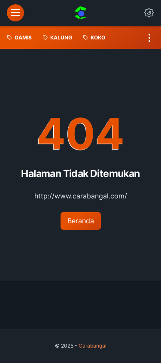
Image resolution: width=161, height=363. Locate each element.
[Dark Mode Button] (149, 13)
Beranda (80, 220)
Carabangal (92, 345)
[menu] (15, 12)
